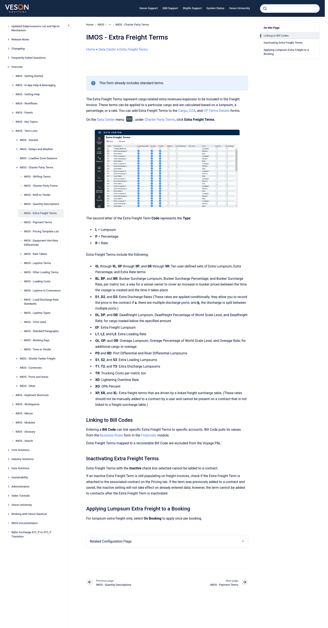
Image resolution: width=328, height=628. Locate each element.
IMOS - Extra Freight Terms (40, 213)
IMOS (101, 24)
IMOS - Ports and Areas (34, 376)
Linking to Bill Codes (276, 35)
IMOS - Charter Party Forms (41, 185)
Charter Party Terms (159, 120)
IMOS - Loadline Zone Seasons (38, 158)
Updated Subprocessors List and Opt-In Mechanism (36, 28)
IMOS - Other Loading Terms (41, 272)
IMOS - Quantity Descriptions (41, 204)
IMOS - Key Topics (27, 121)
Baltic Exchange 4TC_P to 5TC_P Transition (32, 534)
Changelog (18, 48)
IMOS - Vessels (29, 140)
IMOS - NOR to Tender (37, 194)
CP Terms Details (216, 111)
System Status (215, 8)
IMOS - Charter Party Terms (36, 167)
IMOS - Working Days (37, 340)
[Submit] (265, 8)
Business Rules (111, 435)
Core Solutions (20, 450)
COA (192, 111)
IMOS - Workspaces (28, 404)
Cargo (182, 111)
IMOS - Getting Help (28, 94)
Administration (21, 486)
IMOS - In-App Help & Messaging (35, 85)
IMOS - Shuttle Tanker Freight (38, 358)
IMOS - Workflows (26, 103)
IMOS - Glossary (25, 431)
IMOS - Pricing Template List (41, 231)
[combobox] (289, 8)
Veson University (239, 8)
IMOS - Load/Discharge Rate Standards (41, 301)
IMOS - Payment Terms (38, 222)
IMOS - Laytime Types (37, 312)
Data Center (106, 120)
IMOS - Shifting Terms (37, 176)
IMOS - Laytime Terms (37, 263)
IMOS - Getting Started (29, 76)
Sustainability (20, 477)
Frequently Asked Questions (29, 57)
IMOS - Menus (24, 413)
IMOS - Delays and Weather (36, 149)
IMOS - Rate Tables (35, 254)
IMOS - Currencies (31, 367)
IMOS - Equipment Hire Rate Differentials (41, 242)
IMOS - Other (27, 386)
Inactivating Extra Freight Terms (283, 42)
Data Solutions (20, 468)
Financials (148, 435)
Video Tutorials (21, 495)
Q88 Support (170, 8)
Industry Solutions (23, 459)
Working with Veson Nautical (29, 514)
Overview (17, 66)
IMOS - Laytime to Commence (42, 290)
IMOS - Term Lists (26, 130)
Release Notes (20, 39)
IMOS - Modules (25, 422)
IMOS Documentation (25, 523)
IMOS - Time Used (35, 322)
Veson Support (148, 8)
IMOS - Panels (24, 112)
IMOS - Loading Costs (37, 281)
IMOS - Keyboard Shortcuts (32, 395)
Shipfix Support (192, 8)
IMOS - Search (24, 440)
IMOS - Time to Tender (37, 349)
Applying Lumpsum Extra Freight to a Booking (286, 52)
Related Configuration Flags (110, 541)
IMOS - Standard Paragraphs (41, 331)
